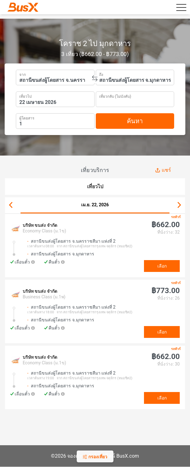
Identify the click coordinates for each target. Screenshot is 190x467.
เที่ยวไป (25, 95)
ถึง (101, 74)
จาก (22, 74)
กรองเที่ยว (95, 456)
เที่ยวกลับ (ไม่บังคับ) (115, 95)
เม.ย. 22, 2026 (95, 204)
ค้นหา (135, 121)
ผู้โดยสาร (26, 117)
